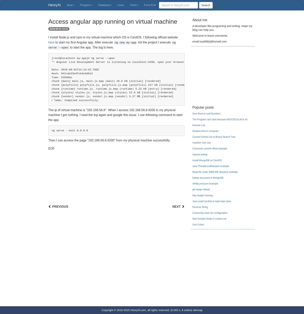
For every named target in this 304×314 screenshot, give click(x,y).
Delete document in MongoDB (207, 177)
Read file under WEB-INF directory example (215, 172)
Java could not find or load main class (211, 201)
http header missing (202, 195)
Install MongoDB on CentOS (207, 160)
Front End (150, 5)
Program (86, 5)
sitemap (197, 310)
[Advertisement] (116, 178)
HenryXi (54, 5)
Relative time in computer (205, 131)
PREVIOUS (60, 206)
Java (70, 5)
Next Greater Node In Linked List (209, 218)
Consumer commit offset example (209, 148)
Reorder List (198, 125)
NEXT (176, 206)
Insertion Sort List (201, 142)
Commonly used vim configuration (209, 213)
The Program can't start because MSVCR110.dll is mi (219, 119)
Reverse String (200, 207)
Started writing (199, 154)
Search (206, 5)
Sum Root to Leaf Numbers (206, 113)
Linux (120, 5)
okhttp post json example (205, 183)
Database (105, 5)
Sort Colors (198, 224)
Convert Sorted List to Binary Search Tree (213, 137)
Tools (134, 5)
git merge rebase (201, 189)
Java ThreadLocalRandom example (210, 166)
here (51, 42)
